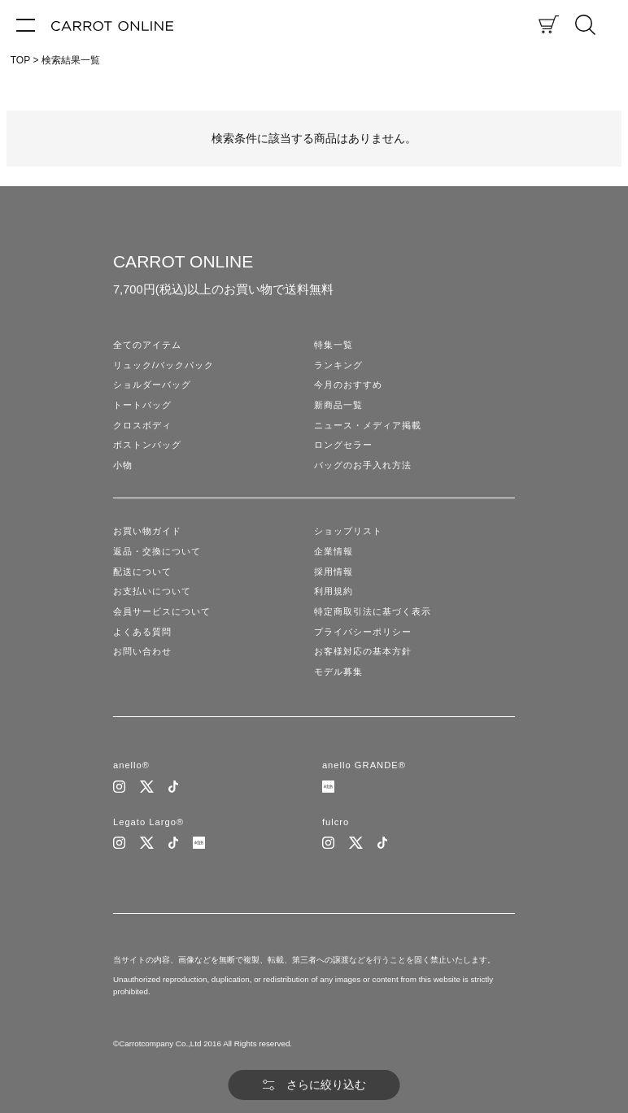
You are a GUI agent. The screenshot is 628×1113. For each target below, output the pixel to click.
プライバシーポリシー (363, 632)
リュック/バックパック (163, 365)
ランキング (338, 365)
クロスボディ (142, 425)
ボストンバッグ (147, 445)
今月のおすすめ (348, 384)
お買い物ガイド (147, 531)
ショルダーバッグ (152, 384)
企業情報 (333, 551)
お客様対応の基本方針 (363, 651)
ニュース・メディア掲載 (367, 425)
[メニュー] (25, 24)
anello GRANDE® (364, 765)
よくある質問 (142, 632)
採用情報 (333, 571)
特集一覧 (333, 345)
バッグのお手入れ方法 (363, 465)
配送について (142, 571)
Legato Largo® (148, 822)
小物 (123, 465)
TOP (20, 60)
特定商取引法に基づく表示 (372, 611)
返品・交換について (157, 551)
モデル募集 (338, 671)
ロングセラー (343, 445)
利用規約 (333, 591)
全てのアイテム (147, 345)
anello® (131, 765)
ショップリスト (348, 531)
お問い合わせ (142, 651)
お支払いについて (152, 591)
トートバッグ (142, 405)
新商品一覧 (338, 405)
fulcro (335, 822)
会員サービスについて (162, 611)
